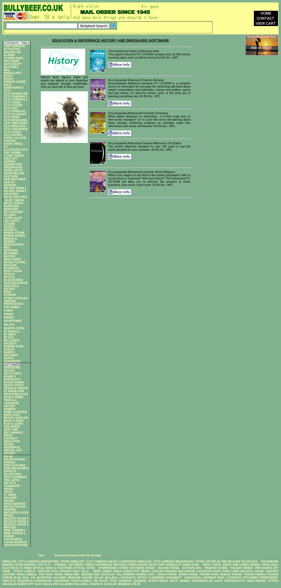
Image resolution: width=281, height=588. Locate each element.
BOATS (8, 75)
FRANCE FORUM (231, 574)
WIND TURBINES (14, 530)
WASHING (9, 509)
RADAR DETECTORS (151, 564)
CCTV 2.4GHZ (12, 132)
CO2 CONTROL (13, 135)
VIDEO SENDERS (14, 503)
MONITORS (10, 250)
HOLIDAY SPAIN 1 (14, 188)
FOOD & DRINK (13, 397)
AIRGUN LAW (12, 52)
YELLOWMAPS (125, 574)
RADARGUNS (43, 580)
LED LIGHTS (11, 220)
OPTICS (142, 577)
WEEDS (8, 515)
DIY (5, 146)
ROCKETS (10, 343)
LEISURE (9, 223)
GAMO (235, 571)
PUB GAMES (11, 307)
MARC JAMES (102, 571)
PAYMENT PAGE (214, 577)
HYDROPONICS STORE (113, 568)
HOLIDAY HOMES (241, 568)
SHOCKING (10, 355)
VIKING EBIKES (26, 574)
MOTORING (10, 253)
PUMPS (8, 310)
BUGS (7, 84)
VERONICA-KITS (234, 580)
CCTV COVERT (13, 105)
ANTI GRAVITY (12, 64)
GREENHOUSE (13, 167)
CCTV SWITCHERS (15, 123)
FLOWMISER (156, 577)
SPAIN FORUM (166, 574)
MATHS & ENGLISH (15, 417)
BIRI (77, 574)
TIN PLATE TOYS (105, 580)
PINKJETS (9, 580)
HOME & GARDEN (15, 411)
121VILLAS (108, 574)
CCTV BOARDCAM (15, 93)
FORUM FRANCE (255, 574)
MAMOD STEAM (13, 232)
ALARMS (9, 55)
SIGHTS (8, 358)
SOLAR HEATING (14, 459)
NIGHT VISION (12, 271)
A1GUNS (87, 577)
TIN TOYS (9, 483)
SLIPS (218, 580)
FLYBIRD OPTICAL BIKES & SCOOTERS (46, 568)
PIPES (7, 291)
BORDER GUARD (14, 81)
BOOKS (8, 78)
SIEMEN (184, 580)
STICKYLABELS (81, 580)
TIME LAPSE (11, 480)
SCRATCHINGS (158, 580)
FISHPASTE (128, 577)
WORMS (8, 536)
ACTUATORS (11, 49)
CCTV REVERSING (15, 120)
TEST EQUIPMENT (15, 477)
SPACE (8, 435)
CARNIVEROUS (13, 87)
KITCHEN (9, 215)
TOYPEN (273, 580)
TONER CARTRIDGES (98, 564)
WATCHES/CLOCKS (16, 512)
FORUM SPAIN (209, 574)
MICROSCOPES (13, 244)
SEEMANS (125, 580)
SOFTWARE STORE (142, 568)
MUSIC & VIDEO (13, 420)
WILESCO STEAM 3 (15, 524)
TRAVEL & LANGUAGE (11, 402)
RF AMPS (9, 334)
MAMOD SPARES (14, 235)
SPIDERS (9, 462)
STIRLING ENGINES (16, 468)
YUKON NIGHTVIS (15, 542)
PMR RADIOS (263, 568)
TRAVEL (8, 444)
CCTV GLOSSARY (15, 114)
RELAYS (8, 324)
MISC (6, 247)
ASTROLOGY (11, 379)
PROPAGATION (13, 303)
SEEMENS (140, 580)
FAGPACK (96, 584)
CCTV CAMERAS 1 (15, 96)
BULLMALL (112, 577)
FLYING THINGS (13, 155)
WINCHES (9, 527)
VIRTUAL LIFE (12, 450)
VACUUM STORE (168, 568)
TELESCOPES (12, 474)
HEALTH (8, 182)
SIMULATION (11, 441)
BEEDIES (87, 574)
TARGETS (9, 471)
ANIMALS (9, 376)
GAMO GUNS (190, 564)
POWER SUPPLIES (15, 298)
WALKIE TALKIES (14, 506)
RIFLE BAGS (11, 340)
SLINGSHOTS (12, 361)
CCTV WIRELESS (14, 126)
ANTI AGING (11, 61)
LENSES (8, 226)
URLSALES (9, 584)
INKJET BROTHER (15, 197)
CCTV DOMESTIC (14, 111)
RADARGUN (25, 580)
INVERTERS (11, 206)
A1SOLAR (110, 584)
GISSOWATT (174, 577)
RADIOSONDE (12, 320)
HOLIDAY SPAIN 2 (14, 191)
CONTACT (9, 140)
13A (33, 577)
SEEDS (145, 571)
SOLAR (8, 456)
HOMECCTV (173, 564)
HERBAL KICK (145, 574)
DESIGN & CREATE (15, 388)
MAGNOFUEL (193, 577)
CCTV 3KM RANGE (15, 129)
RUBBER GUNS (13, 346)
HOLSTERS (10, 194)
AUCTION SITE (191, 568)
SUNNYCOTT (131, 571)
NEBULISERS (12, 259)
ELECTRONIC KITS (15, 149)
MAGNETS (10, 229)
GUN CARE (10, 176)
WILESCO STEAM (252, 571)
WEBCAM (74, 577)
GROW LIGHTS (13, 170)
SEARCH (9, 352)
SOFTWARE (76, 564)
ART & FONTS (12, 373)
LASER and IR (12, 218)
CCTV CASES (12, 102)
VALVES (8, 500)
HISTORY (9, 406)
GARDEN (9, 161)
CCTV (7, 90)
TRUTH (8, 491)
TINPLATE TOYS (48, 571)
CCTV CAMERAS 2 (15, 99)
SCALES (9, 349)
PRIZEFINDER (269, 577)
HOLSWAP (60, 577)
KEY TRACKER (13, 212)
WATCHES (119, 564)
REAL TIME (10, 429)
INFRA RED (10, 209)
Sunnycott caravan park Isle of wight (78, 555)
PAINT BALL (11, 285)
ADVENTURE (11, 367)
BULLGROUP (186, 571)
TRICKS (8, 489)
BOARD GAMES (13, 382)
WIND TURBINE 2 (14, 533)
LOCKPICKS (204, 571)
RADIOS (8, 317)
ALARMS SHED (13, 58)
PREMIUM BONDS (216, 568)
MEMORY (9, 241)
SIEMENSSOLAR (202, 580)
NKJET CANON (14, 200)
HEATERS (9, 185)
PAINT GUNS (221, 571)
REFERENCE (11, 447)
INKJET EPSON (13, 203)
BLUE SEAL (22, 577)
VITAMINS (60, 564)
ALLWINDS (67, 584)
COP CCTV (44, 564)
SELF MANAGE (13, 432)
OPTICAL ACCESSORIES (13, 279)
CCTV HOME (11, 117)
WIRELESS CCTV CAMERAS (21, 561)
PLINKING (9, 294)
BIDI (97, 574)
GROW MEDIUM (13, 173)
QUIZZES (9, 453)
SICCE (174, 580)
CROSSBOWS (268, 561)
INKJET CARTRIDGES (123, 561)
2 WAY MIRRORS (14, 46)
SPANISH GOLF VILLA (74, 571)
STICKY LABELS (24, 571)
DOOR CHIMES (13, 143)
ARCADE (9, 370)
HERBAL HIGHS (260, 564)
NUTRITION (44, 577)
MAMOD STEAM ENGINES (19, 564)
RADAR (8, 314)
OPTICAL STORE (84, 568)
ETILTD (135, 584)
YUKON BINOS (13, 539)
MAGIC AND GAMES (236, 564)
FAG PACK (46, 574)
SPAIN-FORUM (188, 574)
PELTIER (9, 288)
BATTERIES (11, 67)
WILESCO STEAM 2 (15, 521)
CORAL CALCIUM (14, 137)
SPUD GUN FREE (14, 465)
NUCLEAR (10, 265)
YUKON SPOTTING (15, 545)
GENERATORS (12, 164)
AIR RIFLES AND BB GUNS (223, 561)
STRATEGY (10, 438)
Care (40, 555)
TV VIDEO (9, 494)
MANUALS (10, 238)
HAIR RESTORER (14, 179)
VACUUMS (10, 497)
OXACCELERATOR (15, 283)
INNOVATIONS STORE (55, 561)
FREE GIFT (10, 158)
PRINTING (9, 301)
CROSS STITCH (13, 385)
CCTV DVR (10, 108)
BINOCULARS (12, 72)
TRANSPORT (11, 486)
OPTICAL (9, 274)
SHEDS (117, 571)
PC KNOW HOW (13, 391)
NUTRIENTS (11, 268)
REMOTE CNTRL (14, 328)
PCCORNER (250, 577)
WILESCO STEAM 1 (15, 518)
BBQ (6, 69)
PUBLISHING (11, 426)
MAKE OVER (11, 414)
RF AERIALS (11, 331)
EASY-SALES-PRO (47, 584)
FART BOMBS (12, 152)
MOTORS (9, 256)
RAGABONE (61, 580)
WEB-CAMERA (256, 580)
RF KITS (8, 337)
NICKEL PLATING (14, 262)
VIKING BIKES (63, 574)
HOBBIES (9, 408)
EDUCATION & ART (15, 394)
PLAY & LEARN (13, 423)
